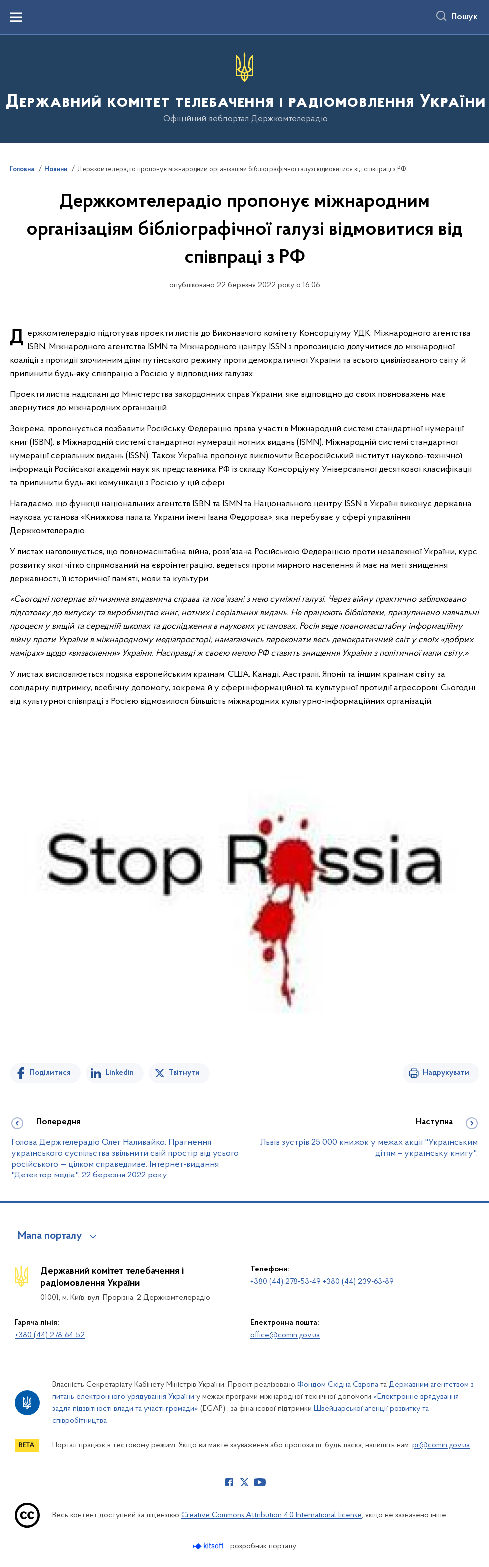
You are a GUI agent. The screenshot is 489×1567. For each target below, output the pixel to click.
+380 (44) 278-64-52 (50, 1335)
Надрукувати (446, 1073)
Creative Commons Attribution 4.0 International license (271, 1515)
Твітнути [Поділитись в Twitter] (184, 1073)
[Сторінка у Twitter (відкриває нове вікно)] (244, 1482)
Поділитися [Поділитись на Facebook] (50, 1073)
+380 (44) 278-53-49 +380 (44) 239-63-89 (322, 1282)
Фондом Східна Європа (337, 1385)
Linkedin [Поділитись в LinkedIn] (120, 1073)
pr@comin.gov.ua (441, 1445)
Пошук (464, 17)
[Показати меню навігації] (16, 17)
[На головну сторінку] (244, 88)
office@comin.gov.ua (285, 1335)
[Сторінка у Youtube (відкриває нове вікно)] (260, 1482)
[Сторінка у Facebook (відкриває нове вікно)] (229, 1482)
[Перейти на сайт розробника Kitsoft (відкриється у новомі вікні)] (209, 1546)
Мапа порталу (50, 1236)
